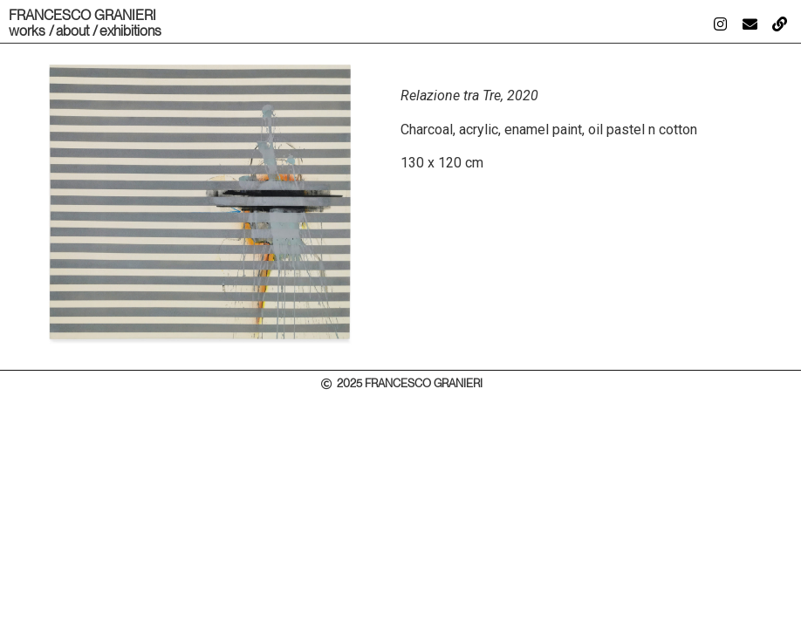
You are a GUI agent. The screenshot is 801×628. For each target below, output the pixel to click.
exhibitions (130, 31)
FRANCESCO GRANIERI (82, 15)
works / (31, 31)
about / (77, 31)
